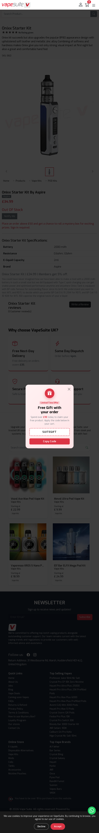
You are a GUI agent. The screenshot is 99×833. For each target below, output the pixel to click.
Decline (41, 826)
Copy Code (49, 441)
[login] (81, 5)
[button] (93, 5)
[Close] (69, 389)
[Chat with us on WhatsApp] (92, 811)
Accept (58, 826)
